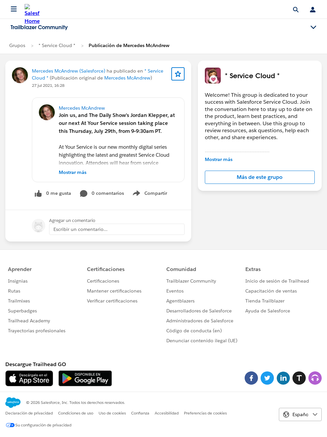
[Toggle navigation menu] (313, 27)
